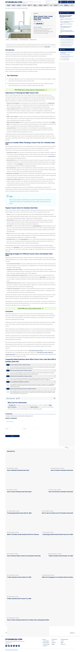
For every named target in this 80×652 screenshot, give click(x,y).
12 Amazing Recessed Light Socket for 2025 (66, 56)
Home (6, 8)
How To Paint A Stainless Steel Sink (33, 308)
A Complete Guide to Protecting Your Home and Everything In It (66, 53)
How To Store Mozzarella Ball (64, 59)
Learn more (47, 46)
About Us (44, 639)
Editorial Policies (34, 407)
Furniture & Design (14, 39)
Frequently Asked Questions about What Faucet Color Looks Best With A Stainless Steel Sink (67, 31)
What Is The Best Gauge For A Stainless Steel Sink (33, 89)
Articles (9, 8)
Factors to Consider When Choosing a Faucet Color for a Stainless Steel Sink (67, 22)
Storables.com (12, 405)
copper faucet (51, 156)
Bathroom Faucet (33, 39)
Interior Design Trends (24, 39)
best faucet (16, 247)
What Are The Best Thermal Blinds (65, 54)
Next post (72, 632)
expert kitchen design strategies (36, 350)
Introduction (62, 17)
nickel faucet (20, 163)
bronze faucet (43, 277)
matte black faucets (37, 225)
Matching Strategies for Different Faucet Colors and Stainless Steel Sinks (66, 27)
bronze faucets (24, 239)
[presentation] (13, 432)
